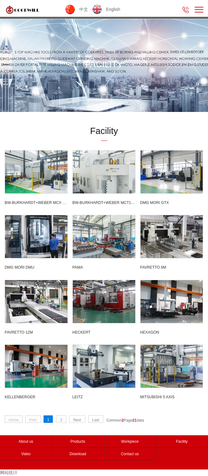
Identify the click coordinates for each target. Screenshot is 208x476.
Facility (181, 441)
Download (78, 454)
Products (78, 441)
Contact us (130, 454)
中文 (77, 9)
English (106, 9)
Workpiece (129, 441)
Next (77, 420)
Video (25, 454)
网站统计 (8, 472)
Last (95, 420)
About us (25, 441)
